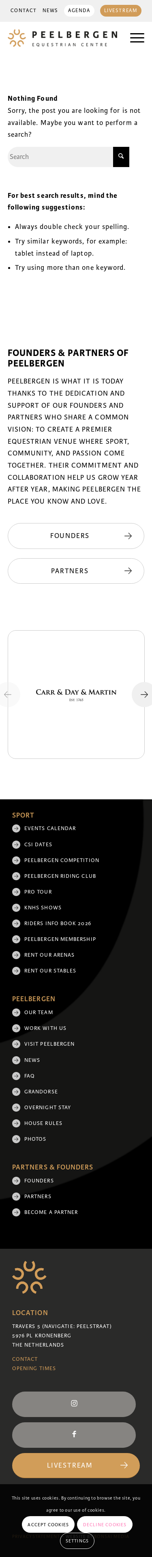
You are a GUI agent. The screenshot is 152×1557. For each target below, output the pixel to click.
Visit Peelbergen (49, 1044)
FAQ (29, 1076)
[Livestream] (76, 1466)
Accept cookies (48, 1524)
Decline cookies (105, 1524)
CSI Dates (38, 844)
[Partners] (76, 571)
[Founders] (76, 536)
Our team (38, 1012)
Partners (37, 1196)
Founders (39, 1181)
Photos (35, 1139)
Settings (77, 1541)
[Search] (68, 157)
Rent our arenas (49, 955)
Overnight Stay (47, 1107)
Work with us (45, 1028)
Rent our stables (50, 971)
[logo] (62, 38)
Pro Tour (38, 892)
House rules (43, 1123)
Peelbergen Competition (61, 860)
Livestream (121, 11)
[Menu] (133, 38)
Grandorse (41, 1092)
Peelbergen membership (60, 939)
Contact (24, 11)
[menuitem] (24, 11)
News (50, 11)
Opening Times (34, 1368)
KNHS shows (43, 908)
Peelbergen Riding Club (60, 876)
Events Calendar (50, 828)
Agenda (79, 11)
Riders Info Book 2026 (57, 923)
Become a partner (51, 1212)
